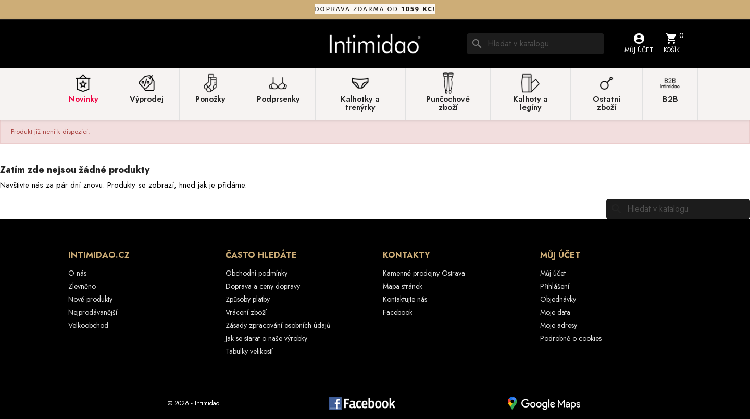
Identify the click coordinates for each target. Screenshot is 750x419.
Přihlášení (554, 286)
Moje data (555, 312)
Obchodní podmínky (257, 273)
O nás (77, 273)
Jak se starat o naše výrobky (266, 338)
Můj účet (553, 273)
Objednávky (558, 299)
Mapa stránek (402, 286)
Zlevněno (82, 286)
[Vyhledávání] (535, 43)
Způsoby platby (248, 299)
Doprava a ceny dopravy (263, 286)
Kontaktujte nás (405, 299)
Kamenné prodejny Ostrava (424, 273)
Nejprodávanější (92, 312)
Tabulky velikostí (249, 351)
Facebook (398, 312)
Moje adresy (558, 325)
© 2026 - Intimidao (193, 403)
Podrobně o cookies (571, 338)
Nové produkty (90, 299)
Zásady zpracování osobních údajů (278, 325)
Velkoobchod (88, 325)
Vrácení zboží (246, 312)
